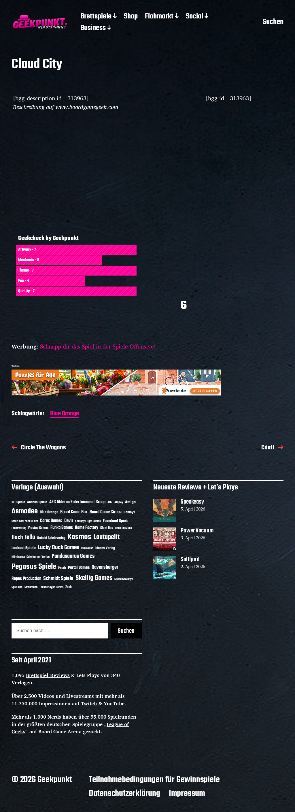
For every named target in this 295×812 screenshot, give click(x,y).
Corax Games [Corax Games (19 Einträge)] (51, 520)
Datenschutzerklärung (124, 793)
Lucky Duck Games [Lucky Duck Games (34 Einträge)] (58, 547)
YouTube (114, 703)
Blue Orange (64, 414)
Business (93, 28)
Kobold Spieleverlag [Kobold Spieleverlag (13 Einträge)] (51, 538)
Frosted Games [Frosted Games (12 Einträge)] (38, 528)
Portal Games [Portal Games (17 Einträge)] (79, 567)
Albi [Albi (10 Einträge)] (109, 502)
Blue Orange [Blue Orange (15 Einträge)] (49, 512)
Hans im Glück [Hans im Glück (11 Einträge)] (123, 528)
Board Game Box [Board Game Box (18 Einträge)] (74, 512)
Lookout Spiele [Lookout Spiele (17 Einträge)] (24, 548)
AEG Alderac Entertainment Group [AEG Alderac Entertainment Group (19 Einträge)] (77, 502)
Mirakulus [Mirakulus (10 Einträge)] (87, 548)
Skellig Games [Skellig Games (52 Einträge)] (93, 578)
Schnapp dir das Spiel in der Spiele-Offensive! (98, 346)
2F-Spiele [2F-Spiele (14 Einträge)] (18, 502)
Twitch (89, 703)
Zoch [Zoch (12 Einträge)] (68, 587)
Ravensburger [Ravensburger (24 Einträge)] (105, 567)
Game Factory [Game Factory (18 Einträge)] (86, 527)
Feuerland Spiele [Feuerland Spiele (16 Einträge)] (115, 521)
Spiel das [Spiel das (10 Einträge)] (17, 587)
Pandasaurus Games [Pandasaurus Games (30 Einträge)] (73, 556)
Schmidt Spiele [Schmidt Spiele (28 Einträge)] (58, 578)
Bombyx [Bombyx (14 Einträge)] (129, 512)
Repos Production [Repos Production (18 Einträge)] (26, 578)
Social (194, 16)
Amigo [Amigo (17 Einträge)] (130, 502)
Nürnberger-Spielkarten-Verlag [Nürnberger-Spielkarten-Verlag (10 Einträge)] (31, 557)
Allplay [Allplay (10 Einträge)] (118, 502)
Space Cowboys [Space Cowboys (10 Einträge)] (123, 579)
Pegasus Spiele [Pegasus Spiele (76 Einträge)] (34, 567)
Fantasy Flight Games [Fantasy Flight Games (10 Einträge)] (88, 521)
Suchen (273, 22)
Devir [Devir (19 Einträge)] (68, 520)
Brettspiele (95, 16)
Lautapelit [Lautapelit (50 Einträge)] (106, 537)
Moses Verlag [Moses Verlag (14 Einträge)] (105, 548)
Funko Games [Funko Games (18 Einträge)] (61, 527)
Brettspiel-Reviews (48, 675)
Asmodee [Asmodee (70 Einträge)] (25, 511)
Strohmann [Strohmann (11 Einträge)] (30, 587)
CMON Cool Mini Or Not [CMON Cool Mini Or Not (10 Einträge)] (25, 521)
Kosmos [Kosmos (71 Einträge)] (79, 537)
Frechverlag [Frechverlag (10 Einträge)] (19, 528)
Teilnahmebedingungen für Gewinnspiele (154, 779)
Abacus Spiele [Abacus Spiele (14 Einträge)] (37, 502)
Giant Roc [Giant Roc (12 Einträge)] (106, 528)
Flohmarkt (159, 16)
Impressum (187, 793)
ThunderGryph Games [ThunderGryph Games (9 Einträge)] (51, 587)
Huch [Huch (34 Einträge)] (17, 537)
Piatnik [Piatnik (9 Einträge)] (62, 568)
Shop (131, 16)
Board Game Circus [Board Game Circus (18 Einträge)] (106, 512)
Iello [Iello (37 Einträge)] (30, 537)
